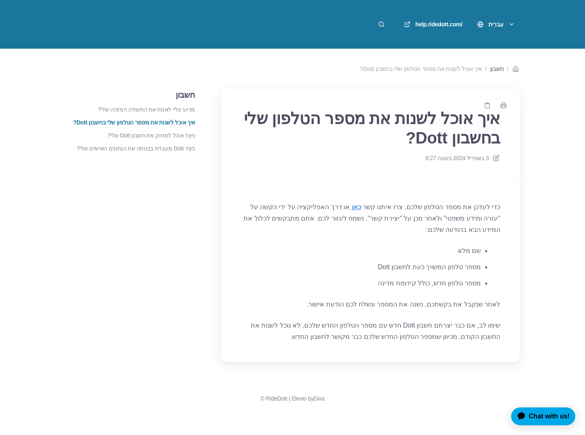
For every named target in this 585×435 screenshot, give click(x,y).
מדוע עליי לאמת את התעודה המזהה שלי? (146, 109)
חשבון (497, 69)
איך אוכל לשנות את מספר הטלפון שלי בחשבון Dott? (421, 69)
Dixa (319, 398)
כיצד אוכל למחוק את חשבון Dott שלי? (151, 135)
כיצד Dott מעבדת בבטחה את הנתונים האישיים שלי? (136, 148)
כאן (355, 207)
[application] (540, 416)
